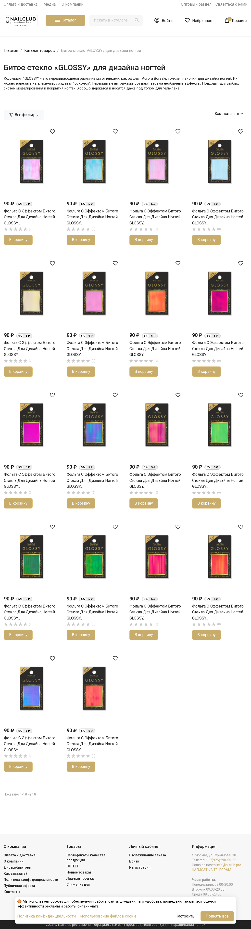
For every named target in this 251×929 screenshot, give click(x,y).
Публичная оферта (19, 886)
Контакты (12, 892)
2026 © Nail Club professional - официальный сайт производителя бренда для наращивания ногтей (125, 925)
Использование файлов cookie (108, 916)
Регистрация (140, 867)
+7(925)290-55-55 (222, 860)
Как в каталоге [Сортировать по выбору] (230, 114)
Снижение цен (78, 884)
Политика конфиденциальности (31, 880)
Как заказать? (15, 873)
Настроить (185, 916)
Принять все (217, 916)
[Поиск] (116, 20)
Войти (134, 861)
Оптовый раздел (196, 4)
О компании (72, 4)
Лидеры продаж (80, 878)
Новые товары (78, 872)
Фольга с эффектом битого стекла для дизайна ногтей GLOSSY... (29, 217)
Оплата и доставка (21, 4)
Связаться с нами (231, 4)
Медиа (49, 4)
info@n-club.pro (228, 865)
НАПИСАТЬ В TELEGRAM (211, 870)
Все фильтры (24, 114)
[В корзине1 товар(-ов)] (235, 20)
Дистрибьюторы (18, 867)
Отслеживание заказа (147, 855)
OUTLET (72, 866)
